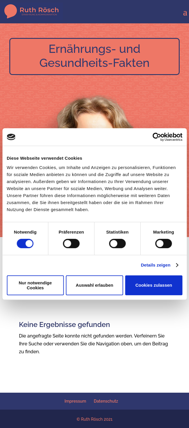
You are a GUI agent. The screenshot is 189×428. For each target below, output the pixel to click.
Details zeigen (155, 264)
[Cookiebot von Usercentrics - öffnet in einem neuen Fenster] (156, 137)
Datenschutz (106, 401)
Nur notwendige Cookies (35, 285)
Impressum (75, 401)
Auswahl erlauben (94, 285)
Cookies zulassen (153, 285)
